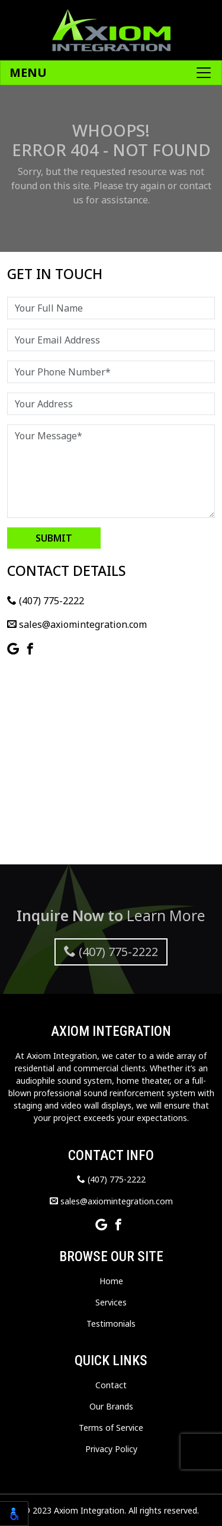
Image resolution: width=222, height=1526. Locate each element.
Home (111, 1281)
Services (111, 1302)
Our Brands (111, 1406)
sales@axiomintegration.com (77, 624)
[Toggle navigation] (111, 72)
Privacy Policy (111, 1448)
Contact (111, 1385)
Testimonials (111, 1323)
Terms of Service (111, 1427)
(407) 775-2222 (45, 600)
